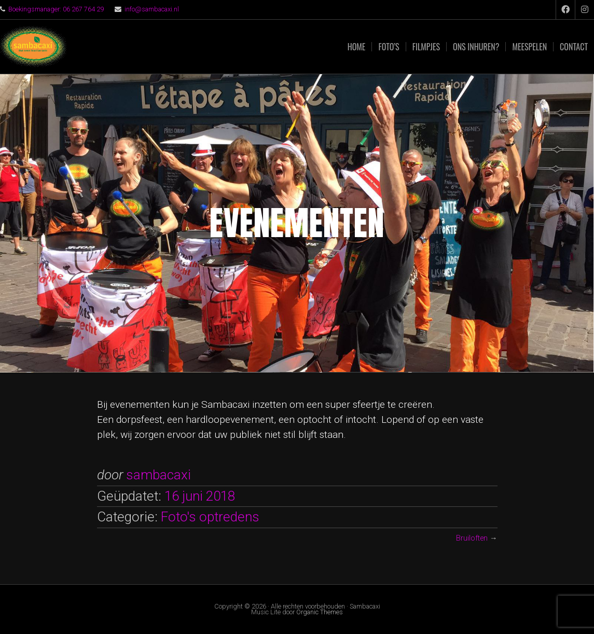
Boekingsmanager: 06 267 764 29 (56, 9)
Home (357, 46)
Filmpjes (426, 46)
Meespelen (529, 46)
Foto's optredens (210, 517)
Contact (574, 46)
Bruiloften (472, 538)
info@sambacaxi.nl (152, 9)
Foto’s (388, 46)
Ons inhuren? (476, 46)
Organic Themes (319, 612)
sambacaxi (158, 475)
